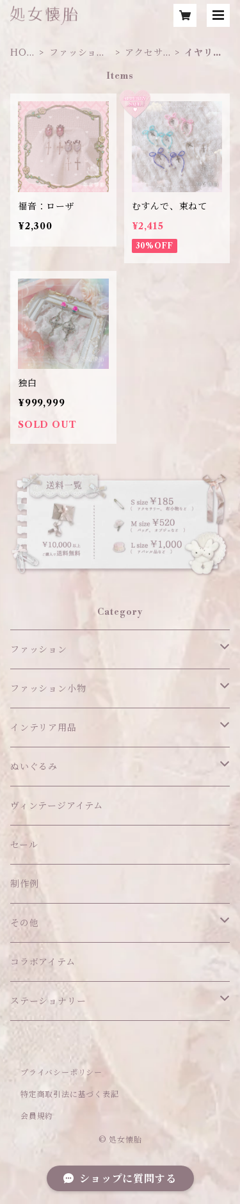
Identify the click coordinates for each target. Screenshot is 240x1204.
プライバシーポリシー (61, 1072)
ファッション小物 (77, 53)
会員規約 (36, 1116)
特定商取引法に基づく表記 (69, 1094)
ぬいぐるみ (34, 766)
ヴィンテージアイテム (56, 805)
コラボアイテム (43, 962)
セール (24, 844)
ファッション (38, 649)
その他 (24, 923)
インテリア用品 (43, 727)
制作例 (24, 884)
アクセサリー (144, 53)
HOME (23, 53)
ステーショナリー (48, 1001)
